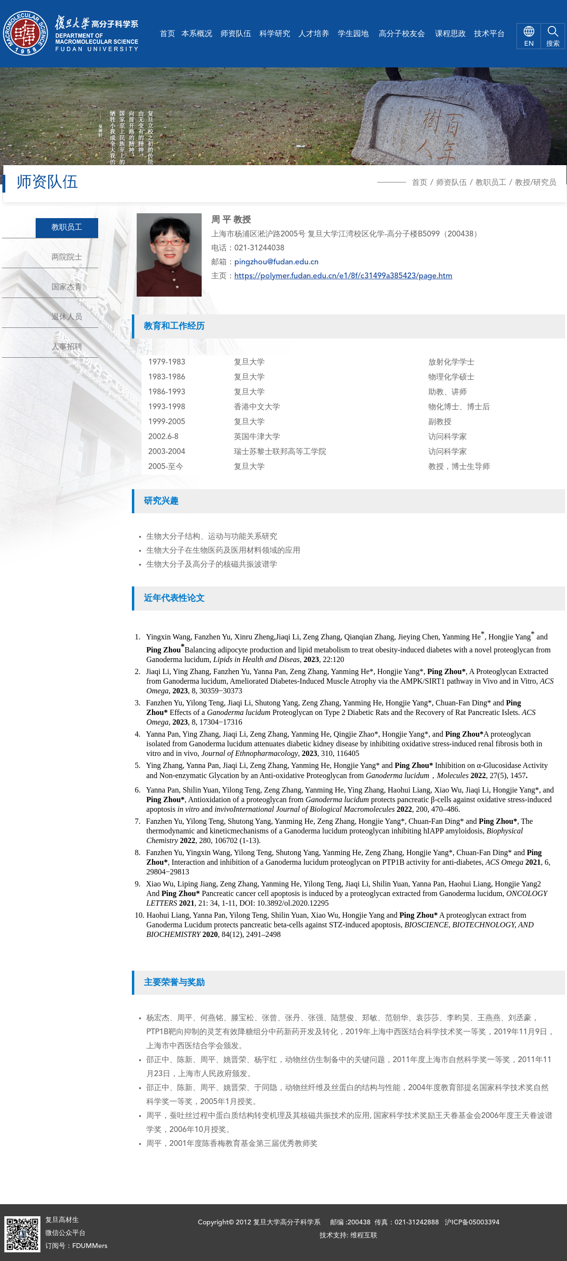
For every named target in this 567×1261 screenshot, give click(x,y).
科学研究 (274, 34)
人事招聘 (67, 347)
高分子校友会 (402, 34)
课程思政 (450, 34)
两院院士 (67, 257)
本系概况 (196, 34)
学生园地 (353, 34)
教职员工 (491, 183)
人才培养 (313, 34)
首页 (167, 34)
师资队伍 (235, 34)
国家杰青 (67, 287)
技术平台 (489, 34)
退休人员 (67, 317)
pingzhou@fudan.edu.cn (276, 262)
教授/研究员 (535, 183)
